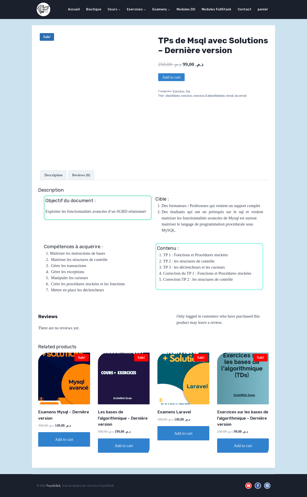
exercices (186, 95)
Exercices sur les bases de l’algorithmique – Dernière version (242, 418)
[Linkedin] (267, 486)
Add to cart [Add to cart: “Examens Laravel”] (183, 433)
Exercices (178, 91)
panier (263, 9)
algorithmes (172, 95)
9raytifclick (53, 485)
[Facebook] (258, 486)
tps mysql (240, 95)
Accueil (74, 9)
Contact (244, 9)
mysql (229, 95)
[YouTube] (248, 486)
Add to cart (171, 77)
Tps (188, 91)
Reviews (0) (81, 175)
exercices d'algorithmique (209, 95)
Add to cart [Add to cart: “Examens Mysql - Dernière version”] (64, 439)
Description (53, 175)
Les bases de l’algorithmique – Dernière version (123, 418)
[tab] (53, 175)
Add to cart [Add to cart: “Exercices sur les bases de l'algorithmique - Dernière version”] (243, 445)
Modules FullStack (216, 9)
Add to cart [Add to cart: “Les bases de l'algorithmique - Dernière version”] (124, 445)
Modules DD (186, 9)
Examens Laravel (174, 412)
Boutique (93, 9)
